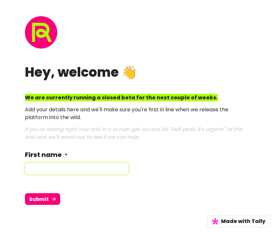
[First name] (76, 168)
